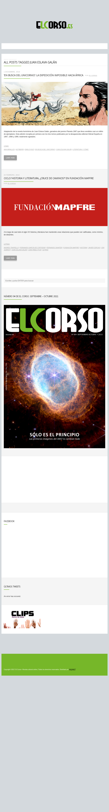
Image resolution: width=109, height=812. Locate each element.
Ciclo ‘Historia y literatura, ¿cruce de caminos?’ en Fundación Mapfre (49, 178)
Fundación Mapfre (71, 247)
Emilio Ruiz (29, 149)
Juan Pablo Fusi (34, 250)
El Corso (93, 75)
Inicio (6, 59)
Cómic (6, 146)
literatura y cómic (81, 149)
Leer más (10, 157)
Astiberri (20, 149)
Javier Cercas (94, 247)
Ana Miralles (9, 149)
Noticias (12, 59)
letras (45, 250)
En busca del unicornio (45, 149)
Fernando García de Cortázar (32, 247)
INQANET (72, 669)
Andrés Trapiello (11, 247)
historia (83, 247)
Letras (7, 244)
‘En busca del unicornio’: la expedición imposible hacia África (43, 75)
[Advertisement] (54, 9)
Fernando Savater (54, 247)
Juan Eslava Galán (63, 149)
